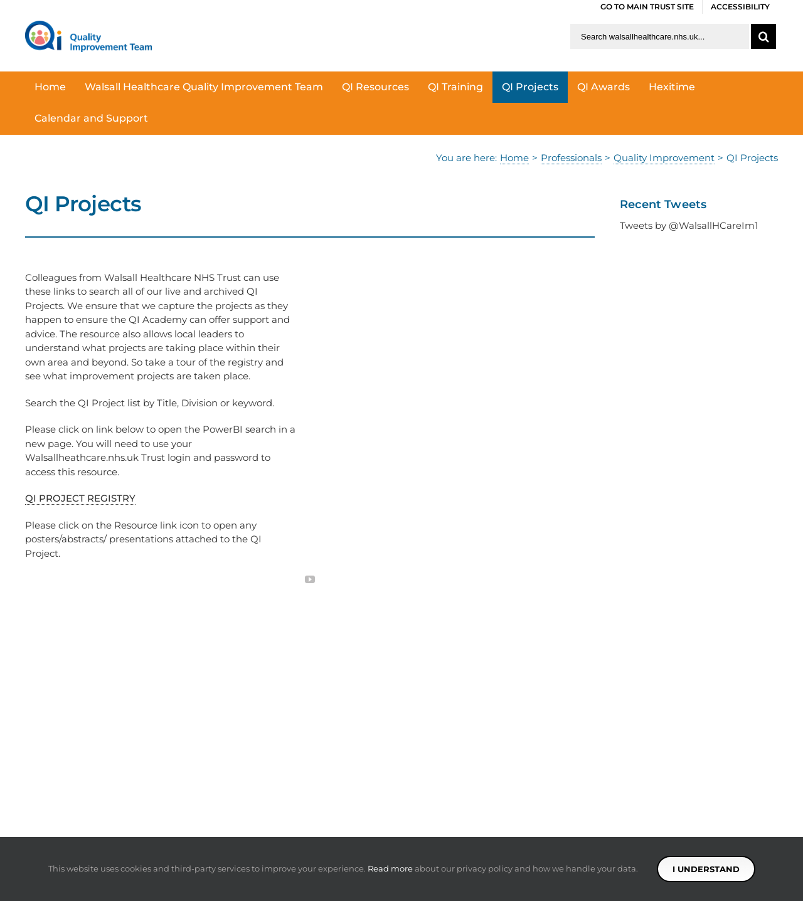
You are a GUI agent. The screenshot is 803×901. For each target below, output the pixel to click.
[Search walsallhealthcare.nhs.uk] (659, 36)
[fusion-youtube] (310, 579)
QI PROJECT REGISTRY (80, 498)
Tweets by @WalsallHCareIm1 (689, 225)
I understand (706, 869)
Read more (390, 868)
